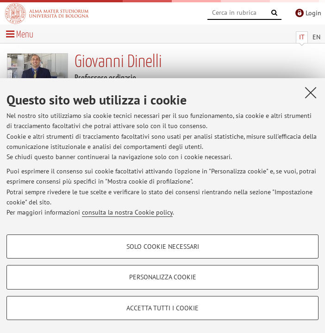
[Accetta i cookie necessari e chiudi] (310, 92)
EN (316, 37)
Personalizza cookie (162, 277)
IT (302, 37)
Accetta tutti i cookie (162, 308)
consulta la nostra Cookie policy (127, 212)
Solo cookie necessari (162, 246)
